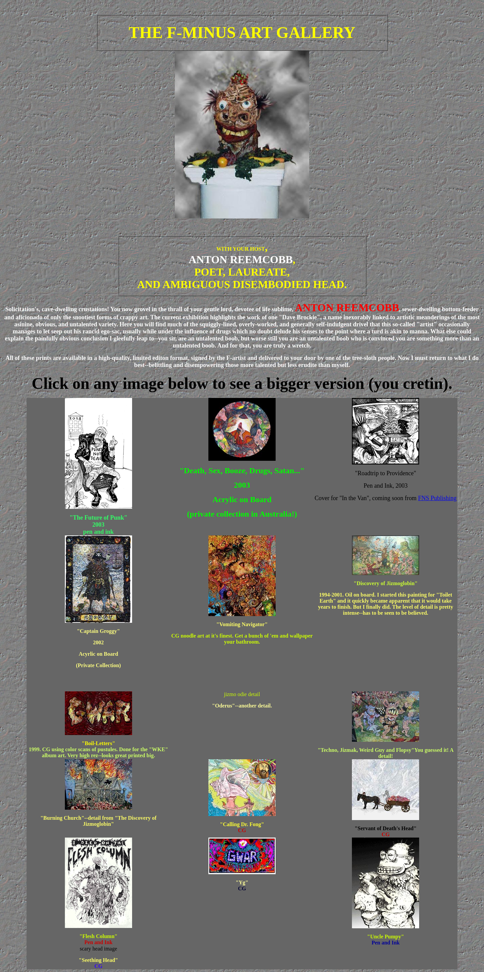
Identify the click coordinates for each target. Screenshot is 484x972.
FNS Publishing (437, 498)
